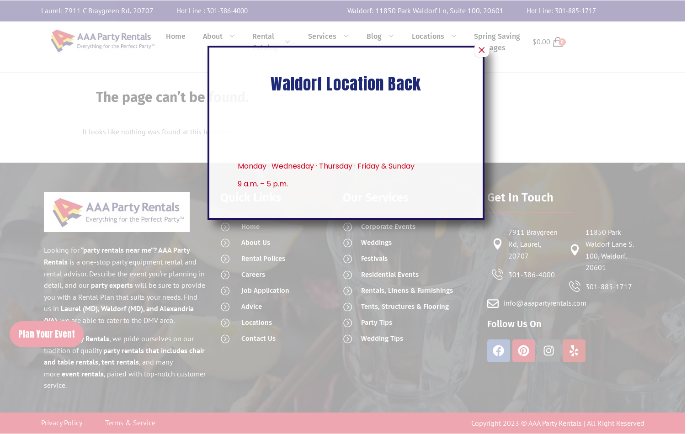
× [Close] (482, 49)
